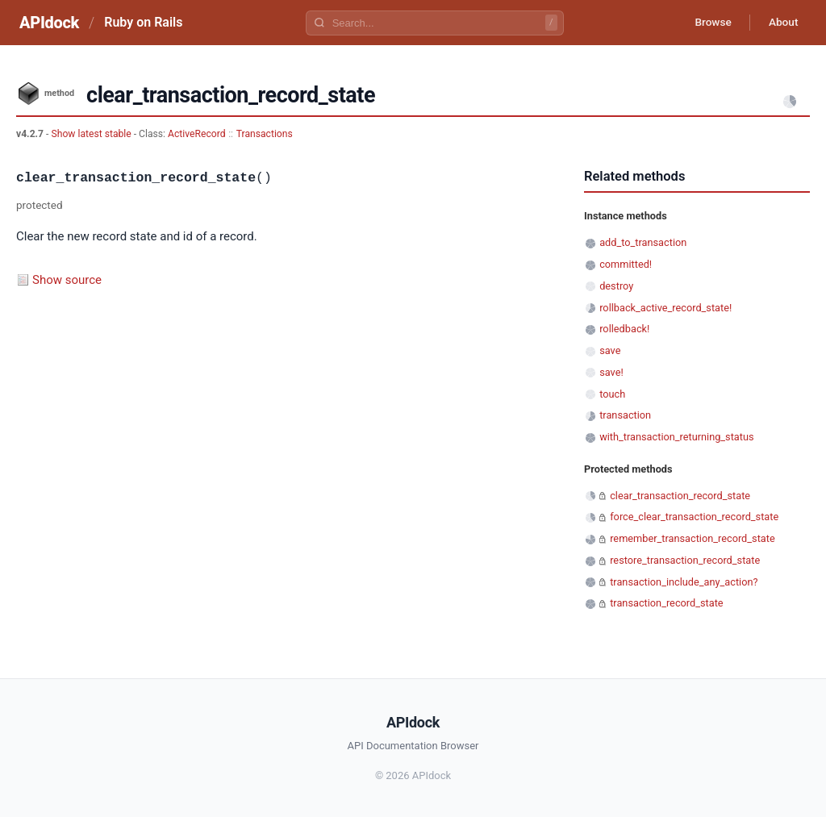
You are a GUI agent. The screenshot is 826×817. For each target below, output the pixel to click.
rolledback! (624, 329)
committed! (625, 264)
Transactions (264, 134)
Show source (67, 280)
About (781, 22)
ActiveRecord (197, 134)
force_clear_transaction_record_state (694, 517)
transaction (625, 415)
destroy (616, 286)
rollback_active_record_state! (665, 308)
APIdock (49, 22)
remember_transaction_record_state (692, 538)
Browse (709, 22)
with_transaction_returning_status (676, 437)
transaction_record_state (666, 603)
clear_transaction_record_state (680, 496)
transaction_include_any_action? (683, 582)
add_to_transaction (642, 242)
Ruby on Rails (143, 22)
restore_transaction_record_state (685, 560)
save (609, 350)
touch (612, 394)
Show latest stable (92, 134)
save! (611, 372)
